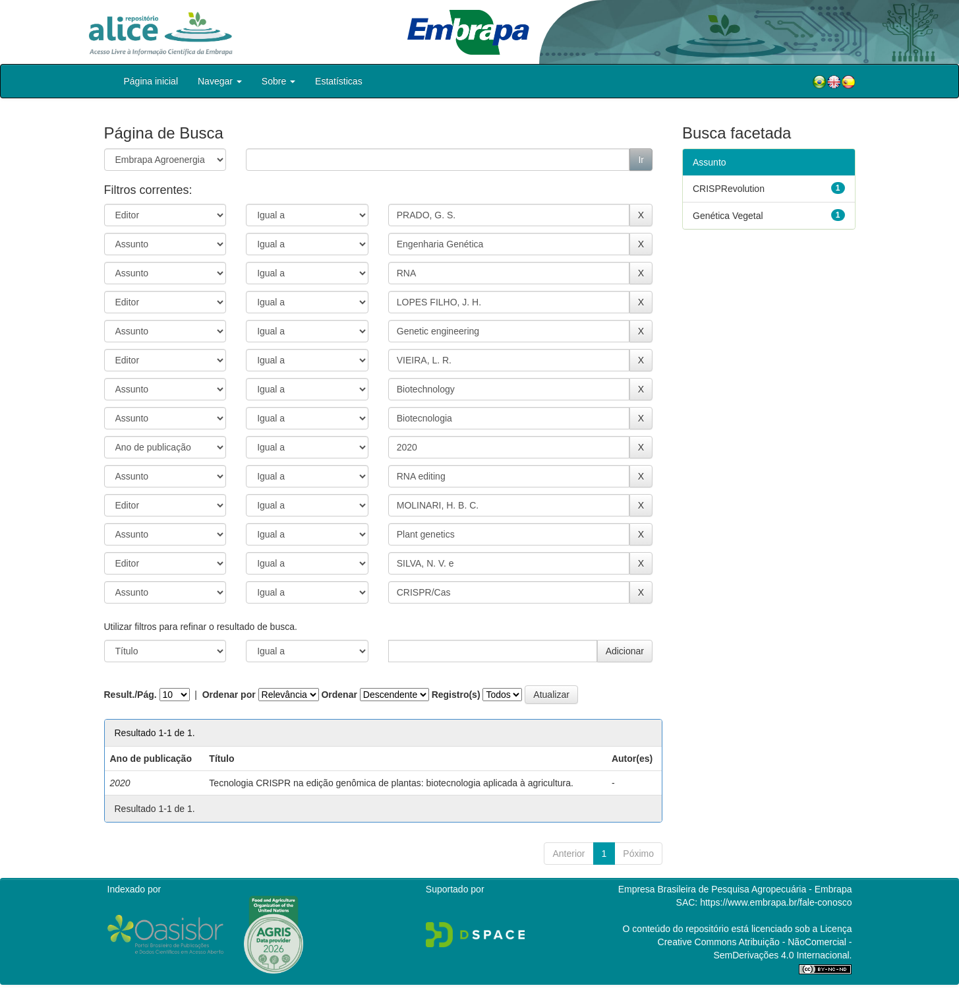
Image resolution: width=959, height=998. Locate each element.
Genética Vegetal (728, 215)
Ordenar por (229, 694)
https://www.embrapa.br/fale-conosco (776, 902)
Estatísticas (339, 81)
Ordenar (339, 694)
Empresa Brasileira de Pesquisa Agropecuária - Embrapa (735, 889)
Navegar (220, 81)
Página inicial (151, 81)
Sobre (278, 81)
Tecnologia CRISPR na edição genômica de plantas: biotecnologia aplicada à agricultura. (391, 783)
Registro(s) (456, 694)
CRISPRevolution (729, 188)
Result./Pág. (130, 694)
